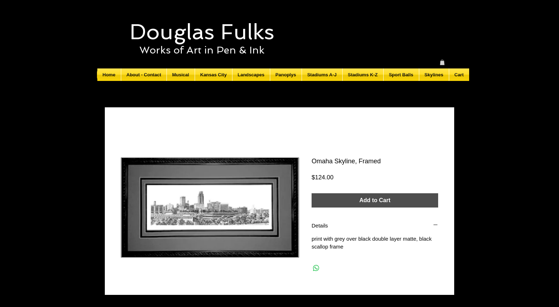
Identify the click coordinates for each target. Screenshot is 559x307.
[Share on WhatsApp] (316, 268)
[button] (442, 62)
